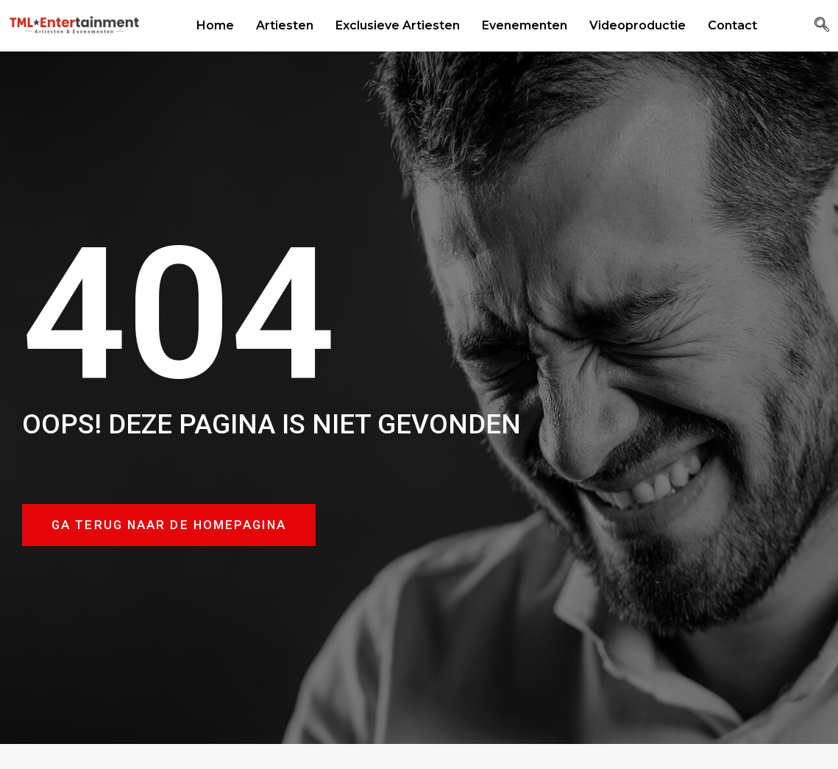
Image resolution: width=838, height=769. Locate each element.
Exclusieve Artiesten (397, 25)
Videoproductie (637, 25)
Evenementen (524, 25)
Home (215, 25)
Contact (732, 25)
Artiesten (284, 25)
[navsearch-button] (821, 26)
